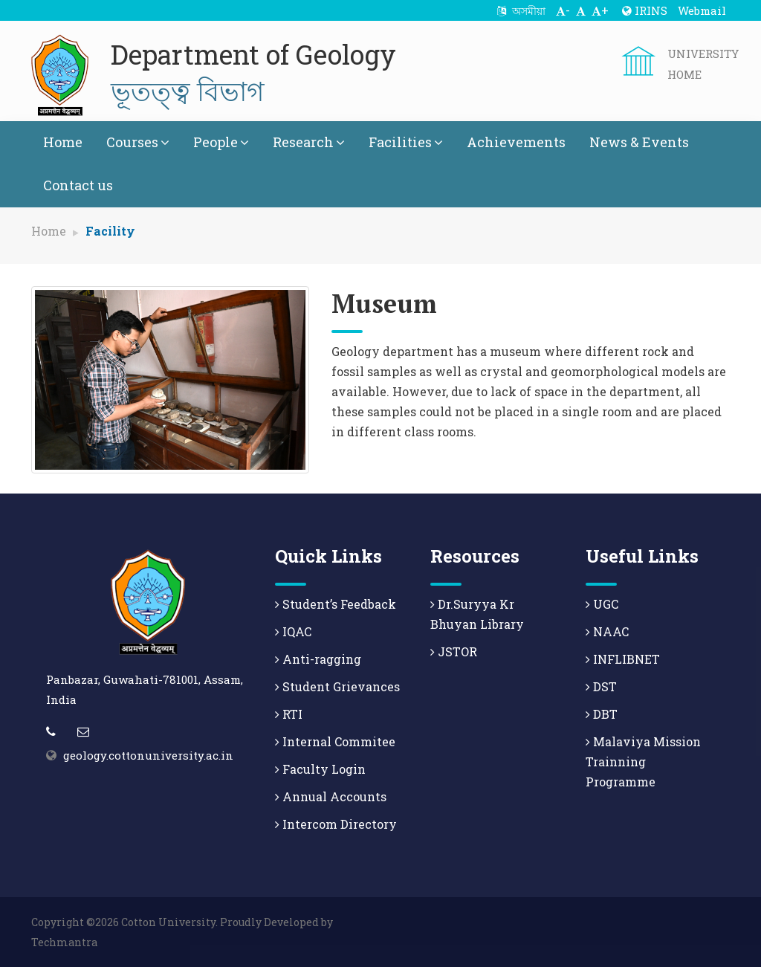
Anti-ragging (318, 659)
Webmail (702, 10)
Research (309, 142)
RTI (288, 714)
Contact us (78, 185)
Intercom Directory (336, 824)
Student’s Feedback (335, 604)
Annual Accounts (330, 796)
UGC (602, 604)
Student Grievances (337, 686)
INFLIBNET (623, 659)
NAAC (607, 631)
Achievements (516, 142)
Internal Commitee (335, 741)
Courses (137, 142)
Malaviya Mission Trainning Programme (643, 761)
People (221, 142)
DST (601, 686)
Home (62, 142)
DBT (602, 714)
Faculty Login (320, 769)
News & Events (639, 142)
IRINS (644, 10)
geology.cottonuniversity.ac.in (148, 755)
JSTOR (453, 651)
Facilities (406, 142)
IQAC (293, 631)
